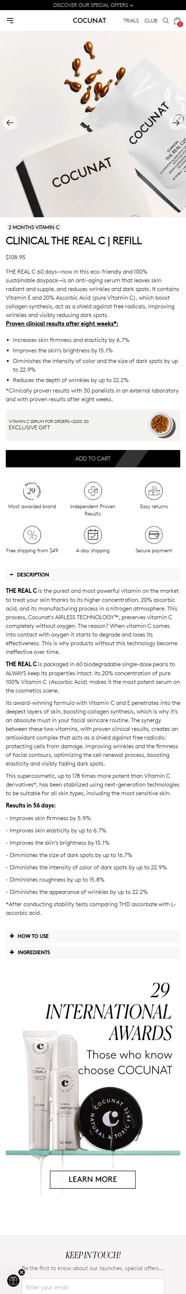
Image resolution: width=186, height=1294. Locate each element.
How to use (29, 936)
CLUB (151, 20)
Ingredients (29, 952)
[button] (13, 1280)
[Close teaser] (21, 1272)
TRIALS (131, 20)
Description (29, 574)
